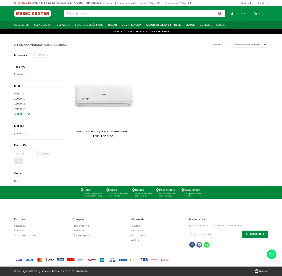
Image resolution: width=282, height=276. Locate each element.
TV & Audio (62, 24)
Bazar (112, 24)
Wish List (136, 240)
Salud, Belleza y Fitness (163, 24)
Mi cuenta (136, 225)
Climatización (132, 24)
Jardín (220, 24)
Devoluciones (79, 230)
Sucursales (247, 3)
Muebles (205, 24)
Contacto (263, 3)
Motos (190, 24)
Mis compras (137, 230)
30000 (39, 55)
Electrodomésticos (89, 24)
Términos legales (81, 235)
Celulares (21, 24)
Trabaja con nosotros (25, 235)
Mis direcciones (138, 235)
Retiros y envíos (80, 225)
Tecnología (41, 24)
